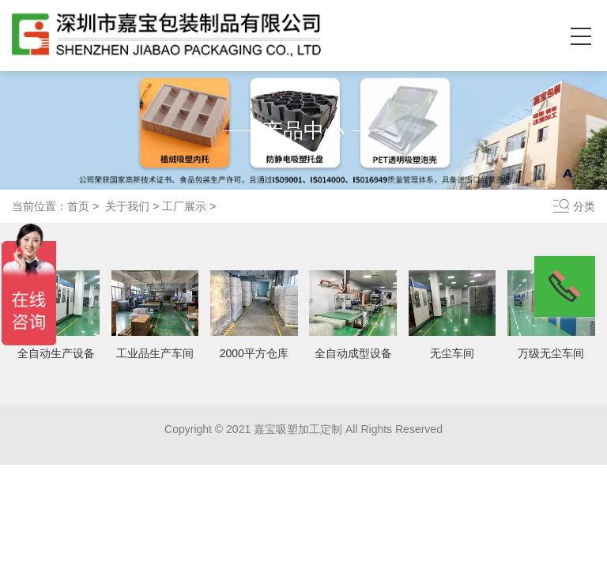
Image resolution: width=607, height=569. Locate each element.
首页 (78, 206)
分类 (584, 206)
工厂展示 (184, 206)
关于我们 (127, 206)
